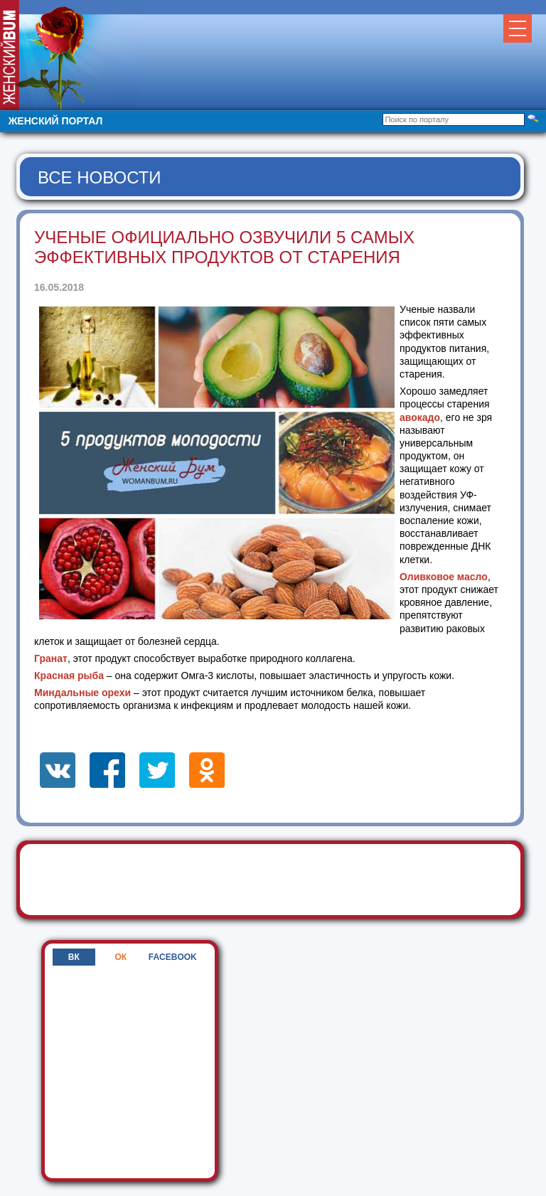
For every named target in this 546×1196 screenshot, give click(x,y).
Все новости (99, 177)
